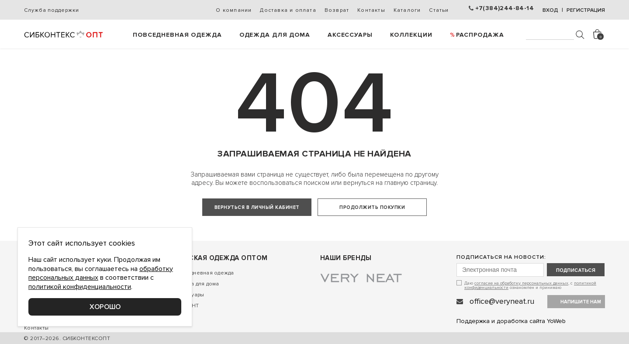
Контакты (371, 10)
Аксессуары (350, 34)
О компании (234, 10)
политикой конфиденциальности (79, 286)
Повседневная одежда (177, 34)
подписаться (575, 270)
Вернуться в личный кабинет (257, 207)
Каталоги (407, 10)
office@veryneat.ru (502, 301)
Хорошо (105, 306)
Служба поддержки (51, 10)
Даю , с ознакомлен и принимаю (530, 285)
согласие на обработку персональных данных (521, 283)
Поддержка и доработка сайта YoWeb (511, 321)
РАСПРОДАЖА (480, 34)
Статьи (439, 10)
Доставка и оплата (288, 10)
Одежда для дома (274, 34)
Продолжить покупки (372, 207)
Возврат (337, 10)
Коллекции (411, 34)
